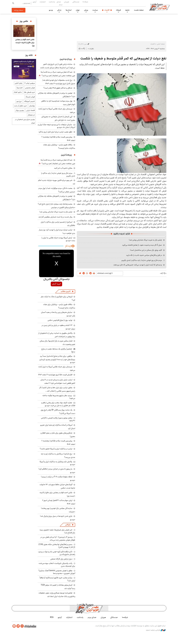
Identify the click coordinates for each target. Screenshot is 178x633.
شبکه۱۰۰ (85, 1)
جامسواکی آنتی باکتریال (56, 279)
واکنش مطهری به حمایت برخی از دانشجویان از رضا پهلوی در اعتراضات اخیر (56, 335)
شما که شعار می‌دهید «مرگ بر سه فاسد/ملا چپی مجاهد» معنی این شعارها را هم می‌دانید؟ (58, 74)
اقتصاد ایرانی (30, 110)
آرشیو (34, 1)
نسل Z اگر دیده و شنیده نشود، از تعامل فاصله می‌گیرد (142, 245)
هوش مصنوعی (30, 87)
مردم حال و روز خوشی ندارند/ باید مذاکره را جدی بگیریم (142, 260)
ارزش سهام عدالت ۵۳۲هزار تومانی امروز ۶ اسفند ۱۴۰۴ (58, 502)
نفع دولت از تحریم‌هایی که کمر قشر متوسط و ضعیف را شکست (123, 58)
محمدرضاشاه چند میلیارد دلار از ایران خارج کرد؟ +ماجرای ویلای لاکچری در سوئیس (56, 205)
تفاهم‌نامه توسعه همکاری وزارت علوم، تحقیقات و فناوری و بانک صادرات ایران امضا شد (57, 594)
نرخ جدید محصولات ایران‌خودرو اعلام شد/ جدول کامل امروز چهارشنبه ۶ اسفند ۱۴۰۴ (58, 82)
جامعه (127, 10)
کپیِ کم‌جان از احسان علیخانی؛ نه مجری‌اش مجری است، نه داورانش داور (58, 118)
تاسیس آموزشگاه (29, 101)
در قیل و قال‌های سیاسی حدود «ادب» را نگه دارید (144, 255)
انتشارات (43, 1)
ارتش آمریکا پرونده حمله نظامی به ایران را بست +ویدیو (58, 239)
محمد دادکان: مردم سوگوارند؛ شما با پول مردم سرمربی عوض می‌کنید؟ (57, 190)
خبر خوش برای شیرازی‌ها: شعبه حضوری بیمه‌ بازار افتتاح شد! (57, 531)
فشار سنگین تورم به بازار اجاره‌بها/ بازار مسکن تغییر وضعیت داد (57, 342)
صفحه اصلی (161, 44)
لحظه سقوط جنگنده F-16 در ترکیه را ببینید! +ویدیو (58, 478)
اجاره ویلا (20, 87)
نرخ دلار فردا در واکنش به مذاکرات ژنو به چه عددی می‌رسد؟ (58, 455)
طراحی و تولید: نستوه (156, 630)
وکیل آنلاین (18, 83)
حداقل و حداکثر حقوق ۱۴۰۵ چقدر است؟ (57, 87)
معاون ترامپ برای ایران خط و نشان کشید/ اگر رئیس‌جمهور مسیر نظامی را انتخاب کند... (57, 389)
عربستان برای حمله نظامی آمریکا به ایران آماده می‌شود (56, 110)
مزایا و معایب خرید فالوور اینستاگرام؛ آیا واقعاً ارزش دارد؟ (57, 579)
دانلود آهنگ (18, 92)
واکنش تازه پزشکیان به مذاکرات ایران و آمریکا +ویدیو (57, 463)
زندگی (59, 10)
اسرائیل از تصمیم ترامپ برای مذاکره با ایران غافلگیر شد (58, 223)
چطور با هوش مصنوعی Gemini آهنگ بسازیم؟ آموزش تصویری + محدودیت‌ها (56, 572)
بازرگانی (67, 524)
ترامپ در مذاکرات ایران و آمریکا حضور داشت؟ (56, 448)
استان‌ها (68, 10)
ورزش (86, 10)
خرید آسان (56, 284)
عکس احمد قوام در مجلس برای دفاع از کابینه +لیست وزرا (24, 42)
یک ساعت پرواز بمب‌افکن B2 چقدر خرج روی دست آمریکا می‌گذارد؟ (58, 411)
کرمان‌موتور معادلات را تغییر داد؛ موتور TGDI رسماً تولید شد (58, 586)
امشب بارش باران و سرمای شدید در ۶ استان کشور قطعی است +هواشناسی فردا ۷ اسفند (57, 381)
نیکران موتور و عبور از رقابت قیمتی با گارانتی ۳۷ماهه (58, 419)
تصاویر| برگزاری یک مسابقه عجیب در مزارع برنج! (58, 350)
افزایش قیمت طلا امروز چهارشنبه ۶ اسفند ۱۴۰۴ (55, 374)
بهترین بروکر (20, 110)
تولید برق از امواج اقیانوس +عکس (60, 320)
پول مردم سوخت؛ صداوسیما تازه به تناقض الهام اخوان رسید (58, 102)
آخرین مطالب (65, 291)
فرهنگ (118, 10)
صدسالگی (75, 1)
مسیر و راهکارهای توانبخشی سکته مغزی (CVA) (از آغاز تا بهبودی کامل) (56, 546)
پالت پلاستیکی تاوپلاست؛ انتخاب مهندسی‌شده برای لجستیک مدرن (57, 565)
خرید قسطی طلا (29, 92)
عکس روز (24, 21)
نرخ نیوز (19, 101)
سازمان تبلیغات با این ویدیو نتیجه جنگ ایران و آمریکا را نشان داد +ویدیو (56, 126)
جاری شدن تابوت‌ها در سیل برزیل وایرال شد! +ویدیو (57, 518)
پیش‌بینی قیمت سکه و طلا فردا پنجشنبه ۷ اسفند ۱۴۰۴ (58, 138)
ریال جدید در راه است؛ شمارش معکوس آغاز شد (55, 216)
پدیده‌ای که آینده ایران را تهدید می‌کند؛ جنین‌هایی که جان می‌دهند (137, 264)
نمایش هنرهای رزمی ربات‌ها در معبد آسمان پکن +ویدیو (58, 314)
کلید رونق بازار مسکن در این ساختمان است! (146, 250)
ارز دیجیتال (31, 115)
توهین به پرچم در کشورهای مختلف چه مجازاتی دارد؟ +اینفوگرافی (56, 198)
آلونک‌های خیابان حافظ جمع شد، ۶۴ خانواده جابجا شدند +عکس (57, 486)
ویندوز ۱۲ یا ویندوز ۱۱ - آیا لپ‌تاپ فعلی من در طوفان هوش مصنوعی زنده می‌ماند (57, 538)
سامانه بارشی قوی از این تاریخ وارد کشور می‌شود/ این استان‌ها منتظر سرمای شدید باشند (57, 66)
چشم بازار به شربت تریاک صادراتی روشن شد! (145, 239)
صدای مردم (59, 3)
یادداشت (52, 1)
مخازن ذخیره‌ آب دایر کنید (63, 168)
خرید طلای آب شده (20, 106)
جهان (78, 10)
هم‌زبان (66, 1)
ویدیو (51, 10)
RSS (51, 617)
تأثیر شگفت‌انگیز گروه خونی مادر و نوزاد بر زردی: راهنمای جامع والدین (56, 553)
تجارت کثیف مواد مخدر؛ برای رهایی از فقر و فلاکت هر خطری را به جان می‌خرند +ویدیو (58, 404)
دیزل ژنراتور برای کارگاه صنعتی (61, 558)
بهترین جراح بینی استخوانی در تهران (25, 121)
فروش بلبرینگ (30, 96)
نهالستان (32, 106)
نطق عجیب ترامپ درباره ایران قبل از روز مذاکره (55, 131)
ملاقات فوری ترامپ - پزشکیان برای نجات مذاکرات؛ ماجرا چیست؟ (59, 146)
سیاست (95, 10)
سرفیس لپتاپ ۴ (30, 83)
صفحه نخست (139, 10)
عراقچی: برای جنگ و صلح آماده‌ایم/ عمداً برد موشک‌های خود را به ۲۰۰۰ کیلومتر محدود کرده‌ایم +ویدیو (57, 359)
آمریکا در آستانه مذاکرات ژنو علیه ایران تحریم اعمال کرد (57, 427)
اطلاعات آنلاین (159, 7)
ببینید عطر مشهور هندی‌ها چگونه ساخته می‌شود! (59, 397)
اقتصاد (106, 10)
